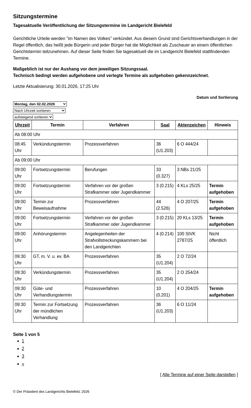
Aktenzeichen (192, 125)
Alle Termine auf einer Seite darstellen (198, 374)
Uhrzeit (22, 125)
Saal (165, 125)
